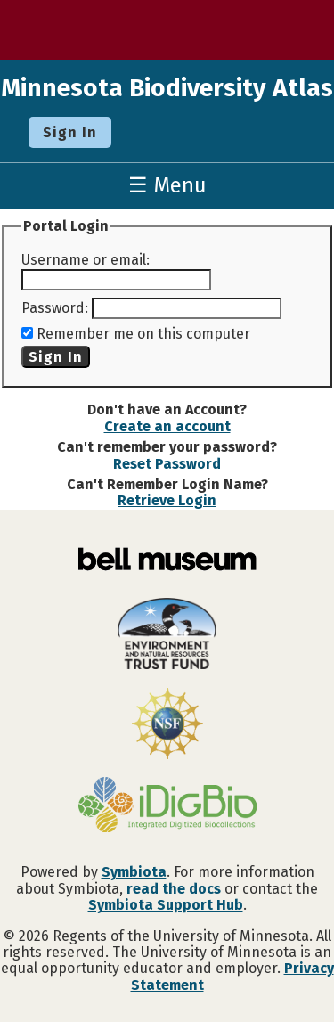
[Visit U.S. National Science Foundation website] (167, 725)
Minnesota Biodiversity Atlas (167, 87)
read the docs (173, 888)
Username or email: (85, 259)
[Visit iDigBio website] (167, 806)
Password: (54, 307)
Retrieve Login (167, 500)
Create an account (167, 426)
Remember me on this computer (143, 333)
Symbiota (134, 871)
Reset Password (167, 463)
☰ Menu (167, 185)
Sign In (70, 132)
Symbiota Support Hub (165, 904)
